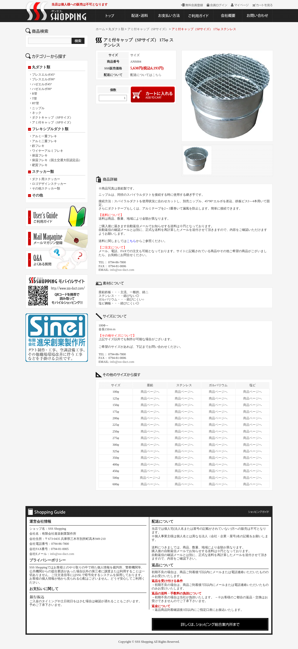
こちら (156, 75)
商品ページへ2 (150, 478)
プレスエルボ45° (43, 74)
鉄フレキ (38, 146)
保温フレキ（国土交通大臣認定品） (57, 160)
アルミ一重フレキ (44, 136)
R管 (34, 93)
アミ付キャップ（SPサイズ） (52, 122)
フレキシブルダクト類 (50, 129)
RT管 (35, 103)
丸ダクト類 (41, 67)
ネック (36, 113)
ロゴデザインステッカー (49, 184)
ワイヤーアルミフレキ (47, 151)
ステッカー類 (43, 172)
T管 (34, 98)
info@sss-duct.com (122, 270)
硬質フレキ (40, 165)
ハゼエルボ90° (42, 89)
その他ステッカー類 (46, 188)
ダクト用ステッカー (46, 179)
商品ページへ (150, 392)
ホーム (100, 29)
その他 (37, 195)
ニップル (38, 108)
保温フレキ (40, 155)
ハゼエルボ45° (42, 84)
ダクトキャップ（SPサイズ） (52, 117)
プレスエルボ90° (43, 79)
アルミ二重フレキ (44, 141)
